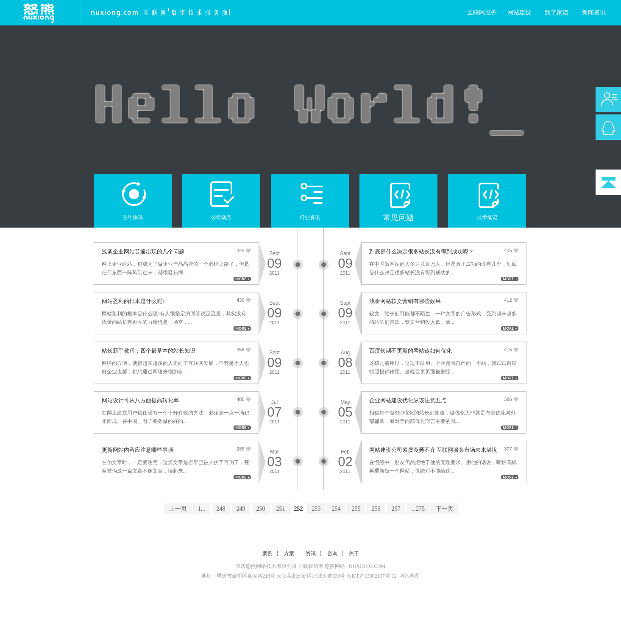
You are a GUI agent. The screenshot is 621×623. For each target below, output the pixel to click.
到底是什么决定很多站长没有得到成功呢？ (421, 251)
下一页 (445, 509)
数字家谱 (556, 12)
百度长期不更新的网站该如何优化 (410, 351)
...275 (418, 509)
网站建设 (519, 12)
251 (280, 509)
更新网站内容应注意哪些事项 (137, 450)
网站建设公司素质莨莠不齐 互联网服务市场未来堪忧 (433, 450)
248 (221, 509)
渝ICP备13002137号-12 (371, 576)
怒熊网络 (335, 566)
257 (396, 509)
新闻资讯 (594, 12)
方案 (289, 553)
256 (376, 509)
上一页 (178, 509)
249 (241, 509)
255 (356, 509)
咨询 (332, 553)
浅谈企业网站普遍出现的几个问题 (143, 251)
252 (298, 509)
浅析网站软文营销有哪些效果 (405, 301)
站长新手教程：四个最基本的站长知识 (148, 351)
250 (260, 509)
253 (316, 509)
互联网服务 (482, 12)
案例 (267, 553)
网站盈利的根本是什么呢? (133, 301)
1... (202, 509)
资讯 (311, 553)
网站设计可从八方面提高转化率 (140, 400)
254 (336, 509)
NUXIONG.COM (367, 566)
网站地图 (409, 576)
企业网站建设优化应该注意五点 (407, 400)
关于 (354, 553)
